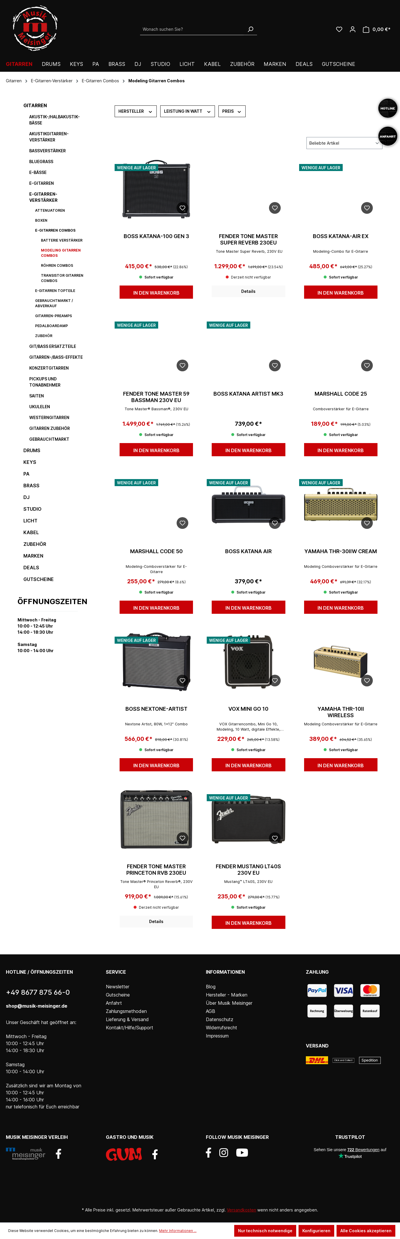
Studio (32, 509)
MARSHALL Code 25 (341, 394)
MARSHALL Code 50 (156, 551)
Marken (33, 556)
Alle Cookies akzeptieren (366, 1230)
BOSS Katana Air (248, 551)
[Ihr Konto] (352, 29)
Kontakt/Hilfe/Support (129, 1027)
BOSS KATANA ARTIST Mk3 (248, 394)
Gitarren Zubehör (49, 428)
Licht (30, 521)
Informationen (225, 972)
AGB (210, 1011)
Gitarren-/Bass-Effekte (56, 357)
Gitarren (35, 105)
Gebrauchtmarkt (49, 439)
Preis (232, 111)
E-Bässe (37, 172)
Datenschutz (219, 1019)
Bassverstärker (47, 150)
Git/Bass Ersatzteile (52, 346)
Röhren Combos (57, 265)
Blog (210, 987)
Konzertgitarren (49, 367)
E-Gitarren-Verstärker (43, 197)
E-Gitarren (41, 183)
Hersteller (135, 111)
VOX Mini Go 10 (248, 709)
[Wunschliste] (339, 29)
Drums (31, 450)
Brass (31, 485)
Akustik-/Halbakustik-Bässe (54, 119)
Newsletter (117, 987)
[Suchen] (250, 29)
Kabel (31, 532)
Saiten (36, 395)
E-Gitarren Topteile (55, 290)
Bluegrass (41, 161)
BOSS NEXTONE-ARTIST (156, 709)
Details (248, 291)
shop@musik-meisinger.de (36, 1006)
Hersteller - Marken (226, 995)
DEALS (31, 567)
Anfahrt (114, 1003)
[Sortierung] (344, 143)
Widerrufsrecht (221, 1027)
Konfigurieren (316, 1230)
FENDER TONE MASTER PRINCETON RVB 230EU (156, 869)
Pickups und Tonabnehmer (45, 381)
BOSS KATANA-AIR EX (340, 236)
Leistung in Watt (187, 111)
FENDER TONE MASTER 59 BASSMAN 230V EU (156, 397)
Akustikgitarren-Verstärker (49, 136)
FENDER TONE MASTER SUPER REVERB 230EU (248, 239)
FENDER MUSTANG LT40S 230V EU (248, 869)
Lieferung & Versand (127, 1019)
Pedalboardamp (51, 326)
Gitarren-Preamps (53, 316)
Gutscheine (38, 579)
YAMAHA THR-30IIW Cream (340, 551)
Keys (29, 462)
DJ (26, 497)
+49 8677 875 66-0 (38, 992)
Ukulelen (39, 406)
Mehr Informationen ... (177, 1230)
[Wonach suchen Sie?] (192, 29)
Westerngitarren (49, 417)
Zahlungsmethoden (126, 1011)
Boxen (41, 220)
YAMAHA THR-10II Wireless (341, 712)
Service (116, 972)
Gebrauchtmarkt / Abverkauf (54, 303)
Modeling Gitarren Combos (61, 253)
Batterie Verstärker (61, 240)
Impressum (217, 1036)
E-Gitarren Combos (55, 230)
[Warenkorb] (376, 29)
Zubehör (43, 336)
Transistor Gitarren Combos (62, 278)
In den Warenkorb (156, 293)
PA (26, 474)
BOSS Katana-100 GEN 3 (156, 236)
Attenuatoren (50, 210)
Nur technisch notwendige (265, 1230)
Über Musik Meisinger (229, 1003)
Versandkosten (241, 1209)
